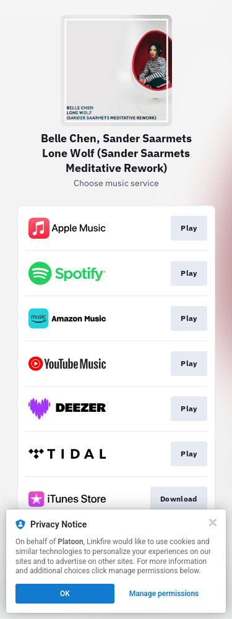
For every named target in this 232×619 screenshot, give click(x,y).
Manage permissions (164, 593)
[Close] (213, 522)
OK (65, 593)
